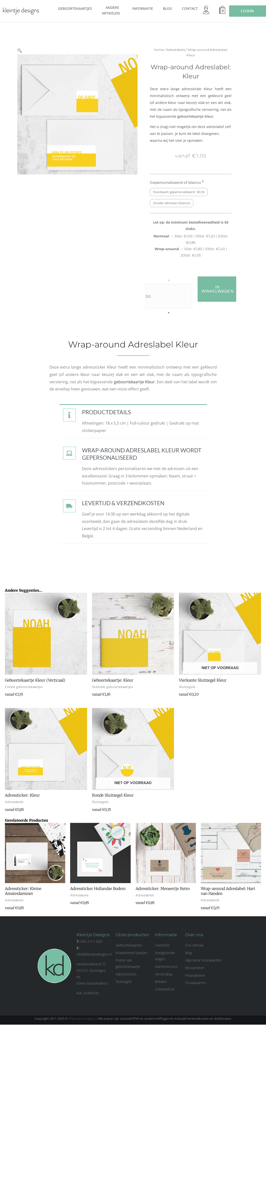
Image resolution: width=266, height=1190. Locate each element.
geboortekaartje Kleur (201, 116)
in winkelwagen (222, 289)
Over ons (194, 935)
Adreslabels (180, 50)
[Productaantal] (173, 296)
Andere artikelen (112, 10)
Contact (190, 8)
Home (164, 50)
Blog (167, 8)
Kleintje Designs (81, 1019)
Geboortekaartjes (75, 8)
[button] (122, 13)
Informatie (142, 8)
